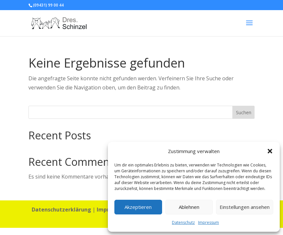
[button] (270, 151)
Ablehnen (189, 207)
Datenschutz (183, 222)
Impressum (208, 222)
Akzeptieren (138, 207)
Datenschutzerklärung (61, 209)
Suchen (243, 112)
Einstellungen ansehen (245, 207)
